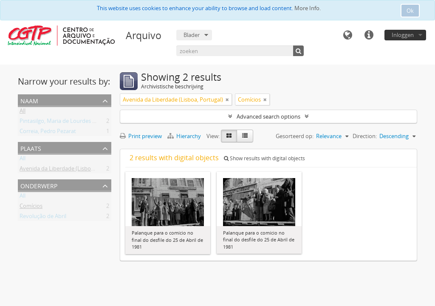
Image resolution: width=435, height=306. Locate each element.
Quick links (368, 35)
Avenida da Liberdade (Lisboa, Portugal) (70, 170)
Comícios (31, 207)
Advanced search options (268, 116)
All (22, 112)
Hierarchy (184, 136)
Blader (192, 35)
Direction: (365, 136)
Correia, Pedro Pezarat (48, 132)
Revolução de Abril (43, 217)
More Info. (307, 8)
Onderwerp (38, 185)
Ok (410, 10)
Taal (347, 35)
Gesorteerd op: (295, 136)
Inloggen (403, 35)
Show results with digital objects (264, 158)
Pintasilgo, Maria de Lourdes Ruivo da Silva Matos (82, 122)
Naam (29, 100)
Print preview (141, 136)
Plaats (30, 147)
